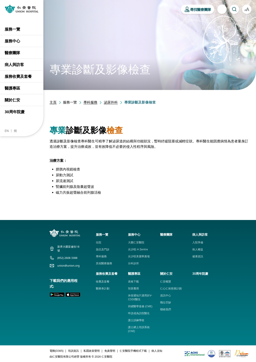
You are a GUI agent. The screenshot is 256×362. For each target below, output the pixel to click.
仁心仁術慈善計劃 (171, 288)
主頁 (53, 102)
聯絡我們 (165, 309)
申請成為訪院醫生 (139, 313)
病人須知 (156, 351)
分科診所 (133, 263)
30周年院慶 (15, 111)
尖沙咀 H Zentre (138, 249)
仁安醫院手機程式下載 (133, 351)
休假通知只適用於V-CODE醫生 (140, 297)
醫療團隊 (12, 52)
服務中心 (12, 41)
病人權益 (197, 249)
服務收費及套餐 (18, 76)
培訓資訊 (73, 351)
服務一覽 (12, 29)
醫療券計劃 (102, 288)
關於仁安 (12, 100)
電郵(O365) (56, 351)
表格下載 (133, 281)
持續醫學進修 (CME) (140, 306)
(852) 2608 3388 (67, 258)
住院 (98, 242)
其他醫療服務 (104, 263)
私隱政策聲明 (91, 351)
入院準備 (197, 242)
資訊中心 (165, 295)
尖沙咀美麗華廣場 (139, 256)
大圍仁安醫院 (136, 242)
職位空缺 (165, 302)
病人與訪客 (14, 64)
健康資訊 (197, 256)
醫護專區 (12, 88)
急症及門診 (102, 249)
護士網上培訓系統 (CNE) (139, 329)
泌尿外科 (111, 102)
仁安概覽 (165, 281)
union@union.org (68, 265)
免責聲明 (109, 351)
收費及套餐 (102, 281)
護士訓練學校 (136, 320)
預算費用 (133, 288)
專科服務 (90, 102)
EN (7, 131)
